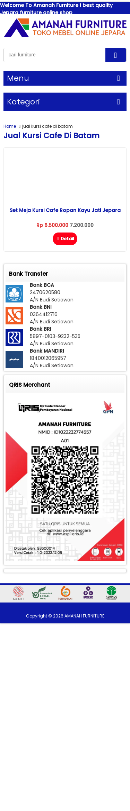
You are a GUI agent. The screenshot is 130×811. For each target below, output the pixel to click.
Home (9, 126)
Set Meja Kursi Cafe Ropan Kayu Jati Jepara (65, 210)
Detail (65, 238)
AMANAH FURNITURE (84, 616)
